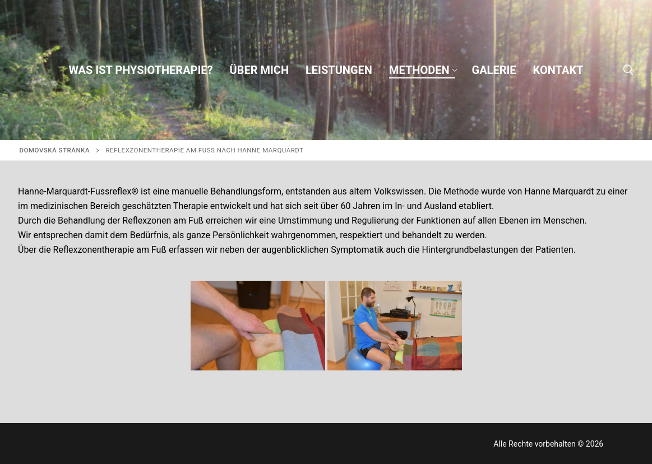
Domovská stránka (55, 150)
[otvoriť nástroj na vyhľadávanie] (628, 70)
